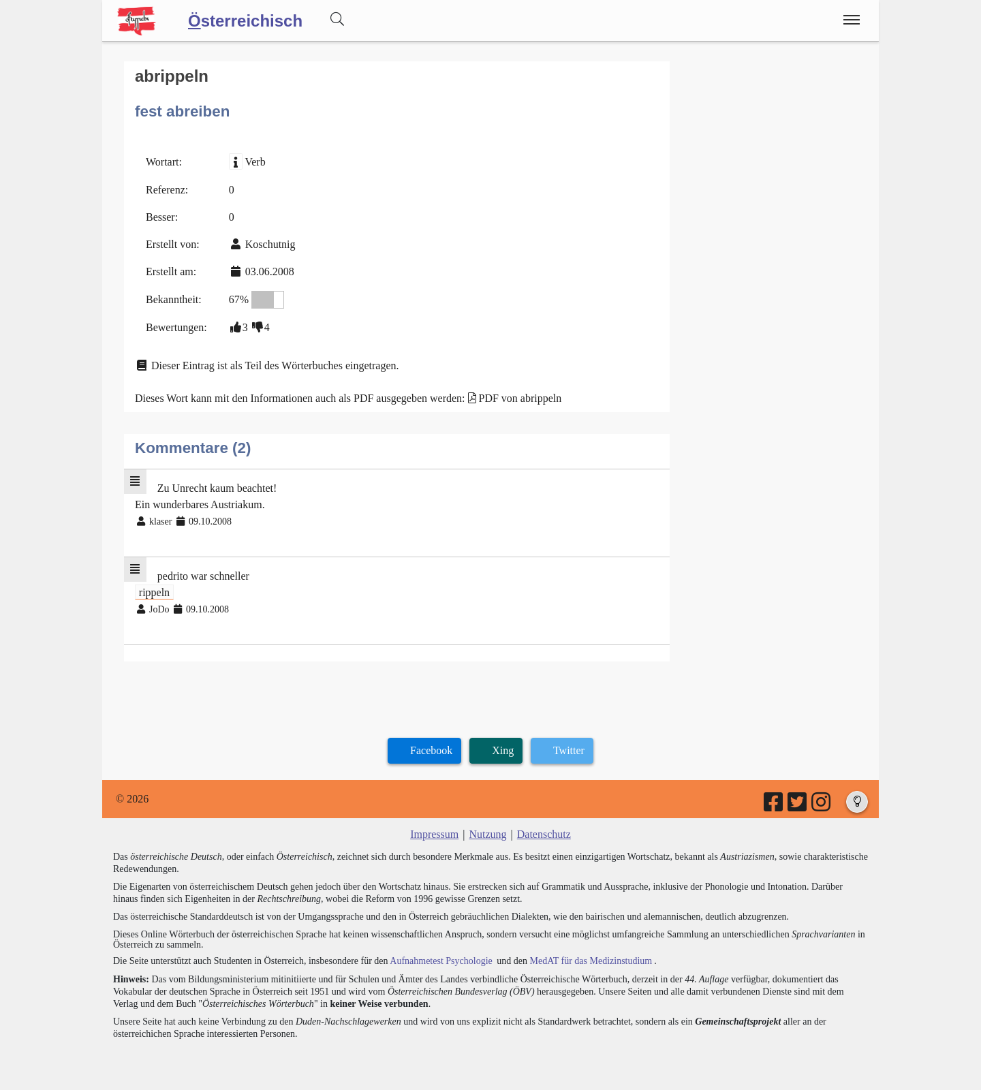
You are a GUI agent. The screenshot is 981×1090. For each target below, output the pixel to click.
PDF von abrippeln (520, 398)
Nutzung (487, 834)
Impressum (434, 834)
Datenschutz (544, 834)
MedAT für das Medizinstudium (590, 961)
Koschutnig (270, 244)
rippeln (154, 592)
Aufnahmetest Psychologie (441, 961)
